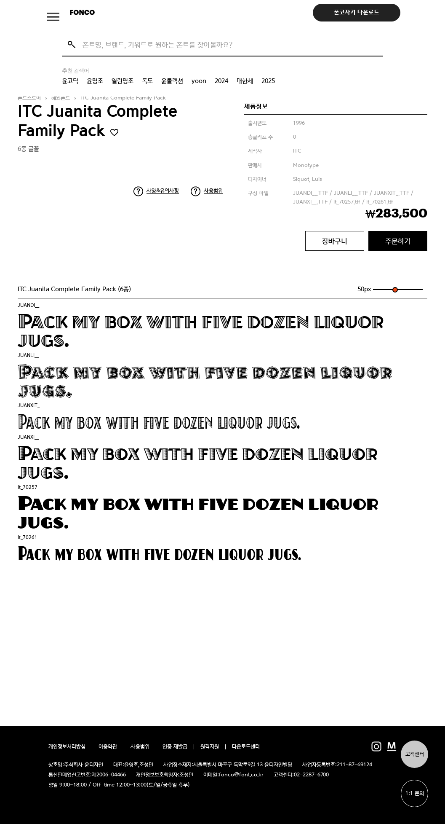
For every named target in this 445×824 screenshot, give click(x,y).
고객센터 (414, 754)
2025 (268, 81)
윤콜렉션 (172, 81)
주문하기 (397, 241)
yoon (199, 81)
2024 (221, 81)
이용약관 (108, 746)
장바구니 (334, 241)
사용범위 (213, 191)
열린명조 (122, 81)
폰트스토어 (29, 98)
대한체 (245, 81)
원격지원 (209, 746)
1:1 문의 (414, 793)
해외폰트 (60, 98)
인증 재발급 (175, 746)
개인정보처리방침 (66, 746)
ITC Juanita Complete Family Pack (123, 98)
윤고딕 (70, 81)
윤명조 (95, 81)
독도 (147, 81)
